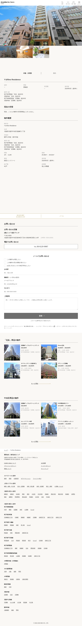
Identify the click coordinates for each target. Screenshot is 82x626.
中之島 (31, 602)
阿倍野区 (17, 497)
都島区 (6, 494)
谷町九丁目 (59, 517)
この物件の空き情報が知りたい (17, 262)
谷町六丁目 (50, 517)
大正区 (33, 494)
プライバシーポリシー (49, 326)
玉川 (12, 540)
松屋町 (30, 556)
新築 (10, 478)
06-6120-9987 (20, 216)
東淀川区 (60, 494)
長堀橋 (39, 548)
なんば (32, 509)
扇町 (16, 548)
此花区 (18, 494)
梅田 (10, 509)
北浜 (27, 548)
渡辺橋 (25, 602)
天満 (5, 571)
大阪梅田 (6, 610)
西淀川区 (53, 494)
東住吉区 (24, 497)
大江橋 (19, 602)
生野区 (73, 494)
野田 (20, 571)
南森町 (29, 517)
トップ (6, 450)
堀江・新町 (49, 486)
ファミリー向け (37, 478)
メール (61, 216)
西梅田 (6, 525)
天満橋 (35, 517)
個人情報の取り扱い (29, 326)
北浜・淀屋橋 (21, 486)
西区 (23, 494)
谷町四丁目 (42, 517)
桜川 (29, 540)
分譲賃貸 (16, 478)
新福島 (12, 579)
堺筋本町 (17, 533)
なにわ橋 (12, 602)
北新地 (18, 579)
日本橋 (41, 540)
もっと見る (34, 383)
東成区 (67, 494)
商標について (7, 468)
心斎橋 (26, 509)
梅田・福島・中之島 (9, 486)
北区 (42, 497)
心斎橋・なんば (59, 486)
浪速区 (47, 494)
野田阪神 (6, 540)
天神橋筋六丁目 (8, 517)
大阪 (10, 571)
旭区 (5, 497)
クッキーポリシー (46, 466)
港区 (28, 494)
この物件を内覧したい (14, 259)
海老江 (6, 579)
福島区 (12, 494)
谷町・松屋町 (40, 486)
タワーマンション (26, 478)
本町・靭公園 (30, 486)
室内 (54, 73)
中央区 (48, 497)
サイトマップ (44, 468)
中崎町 (17, 517)
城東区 (11, 497)
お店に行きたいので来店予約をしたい (19, 265)
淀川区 (37, 497)
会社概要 (43, 463)
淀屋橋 (15, 509)
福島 (15, 571)
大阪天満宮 (25, 579)
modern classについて (10, 463)
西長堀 (24, 540)
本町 (21, 509)
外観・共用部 (27, 73)
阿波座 (6, 533)
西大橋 (12, 556)
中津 (5, 509)
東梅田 (23, 517)
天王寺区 (40, 494)
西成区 (31, 497)
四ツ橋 (23, 525)
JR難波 (6, 564)
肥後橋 (12, 525)
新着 (5, 478)
